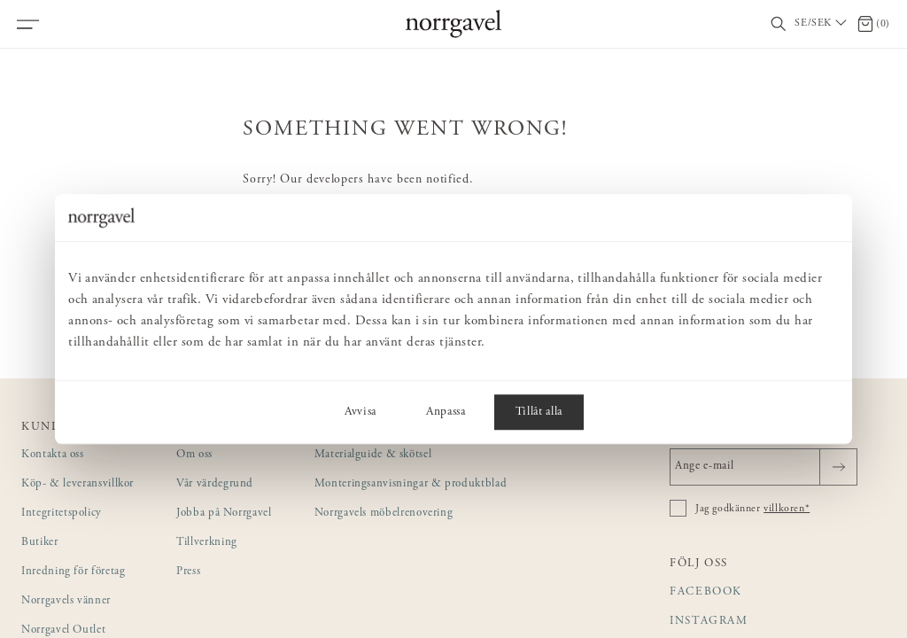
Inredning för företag (73, 572)
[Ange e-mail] (763, 467)
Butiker (39, 543)
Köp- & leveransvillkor (77, 484)
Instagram (709, 621)
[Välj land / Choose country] (822, 24)
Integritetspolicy (61, 513)
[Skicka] (838, 467)
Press (188, 572)
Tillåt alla (539, 412)
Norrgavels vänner (66, 601)
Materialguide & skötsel (373, 455)
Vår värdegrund (214, 484)
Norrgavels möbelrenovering (384, 513)
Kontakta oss (52, 455)
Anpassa (446, 412)
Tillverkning (206, 543)
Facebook (706, 592)
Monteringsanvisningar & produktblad (411, 484)
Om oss (194, 455)
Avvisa (360, 412)
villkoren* (787, 508)
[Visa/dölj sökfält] (779, 24)
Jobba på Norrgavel (224, 513)
